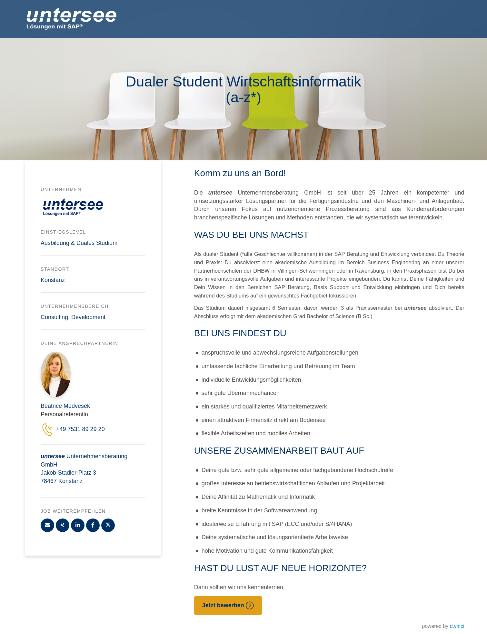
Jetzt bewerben (228, 605)
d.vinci (457, 626)
